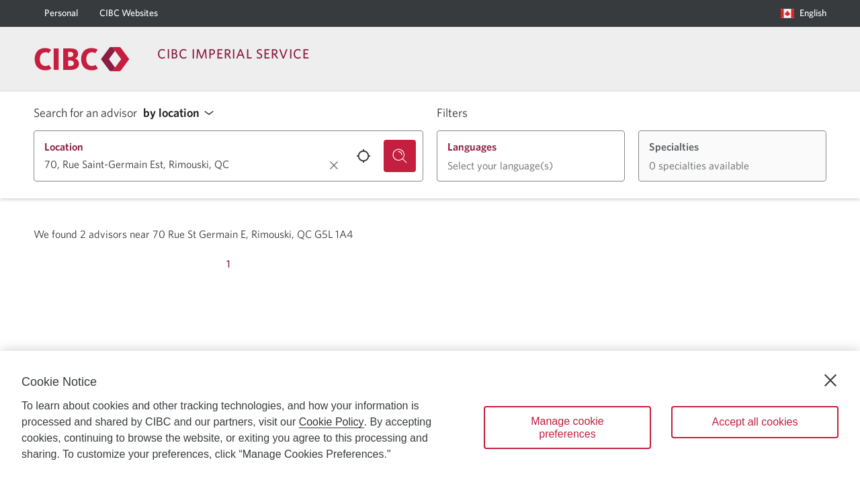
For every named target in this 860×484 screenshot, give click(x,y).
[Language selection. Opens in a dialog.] (803, 13)
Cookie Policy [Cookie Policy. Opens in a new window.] (331, 422)
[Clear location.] (334, 165)
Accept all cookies (755, 422)
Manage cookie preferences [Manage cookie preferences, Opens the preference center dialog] (567, 427)
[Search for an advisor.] (400, 156)
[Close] (830, 380)
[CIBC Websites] (129, 13)
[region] (430, 417)
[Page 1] (228, 264)
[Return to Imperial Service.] (82, 59)
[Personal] (61, 13)
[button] (182, 113)
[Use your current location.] (363, 156)
